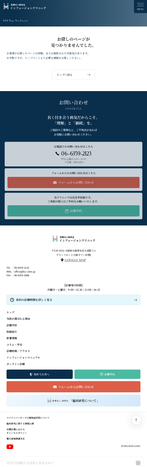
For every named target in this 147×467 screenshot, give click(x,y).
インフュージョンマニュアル (23, 357)
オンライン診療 (16, 364)
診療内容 (12, 325)
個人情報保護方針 (16, 438)
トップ (10, 312)
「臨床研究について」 (73, 400)
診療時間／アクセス (18, 351)
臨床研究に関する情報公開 (20, 423)
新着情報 (12, 338)
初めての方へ (41, 374)
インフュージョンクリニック (24, 6)
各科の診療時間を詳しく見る (34, 300)
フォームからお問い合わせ (76, 387)
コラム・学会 (14, 344)
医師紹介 (12, 332)
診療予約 (109, 374)
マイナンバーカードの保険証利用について (28, 417)
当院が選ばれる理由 (18, 318)
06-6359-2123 (21, 267)
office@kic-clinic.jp (24, 271)
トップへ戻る (64, 75)
